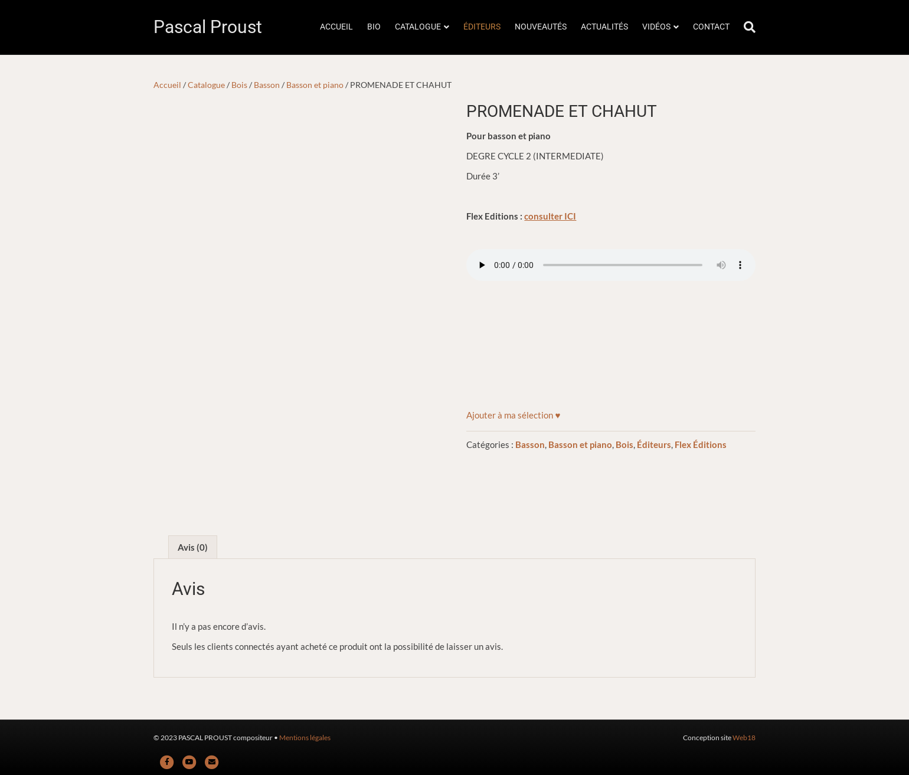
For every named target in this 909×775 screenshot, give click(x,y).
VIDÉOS (656, 26)
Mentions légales (305, 737)
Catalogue (206, 85)
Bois (239, 85)
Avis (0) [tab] (193, 547)
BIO (374, 26)
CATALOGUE (418, 26)
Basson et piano (315, 85)
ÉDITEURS (482, 26)
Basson (267, 85)
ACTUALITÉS (604, 26)
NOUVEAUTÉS (541, 26)
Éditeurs (654, 444)
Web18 (744, 737)
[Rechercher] (746, 27)
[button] (513, 415)
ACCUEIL (336, 26)
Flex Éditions (701, 444)
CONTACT (711, 26)
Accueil (167, 85)
